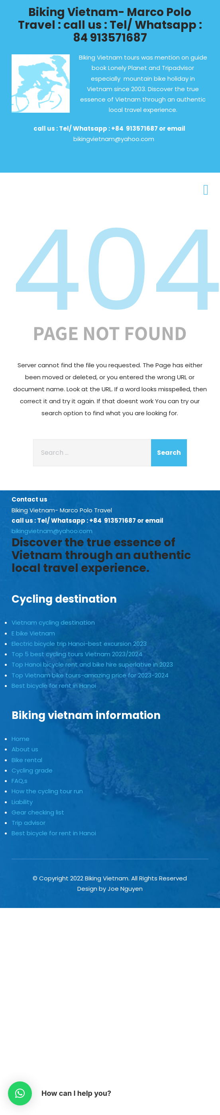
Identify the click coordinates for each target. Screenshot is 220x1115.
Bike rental (27, 760)
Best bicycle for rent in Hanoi (54, 685)
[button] (20, 1093)
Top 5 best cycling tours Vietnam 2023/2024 (77, 654)
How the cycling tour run (47, 791)
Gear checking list (38, 812)
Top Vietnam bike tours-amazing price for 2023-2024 (90, 675)
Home (20, 739)
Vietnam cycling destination (53, 622)
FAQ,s (20, 781)
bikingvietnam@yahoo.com (113, 139)
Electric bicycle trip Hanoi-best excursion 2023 (79, 643)
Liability (22, 802)
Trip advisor (28, 822)
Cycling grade (32, 770)
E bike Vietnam (33, 633)
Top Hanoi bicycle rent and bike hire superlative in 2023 (92, 664)
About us (25, 749)
